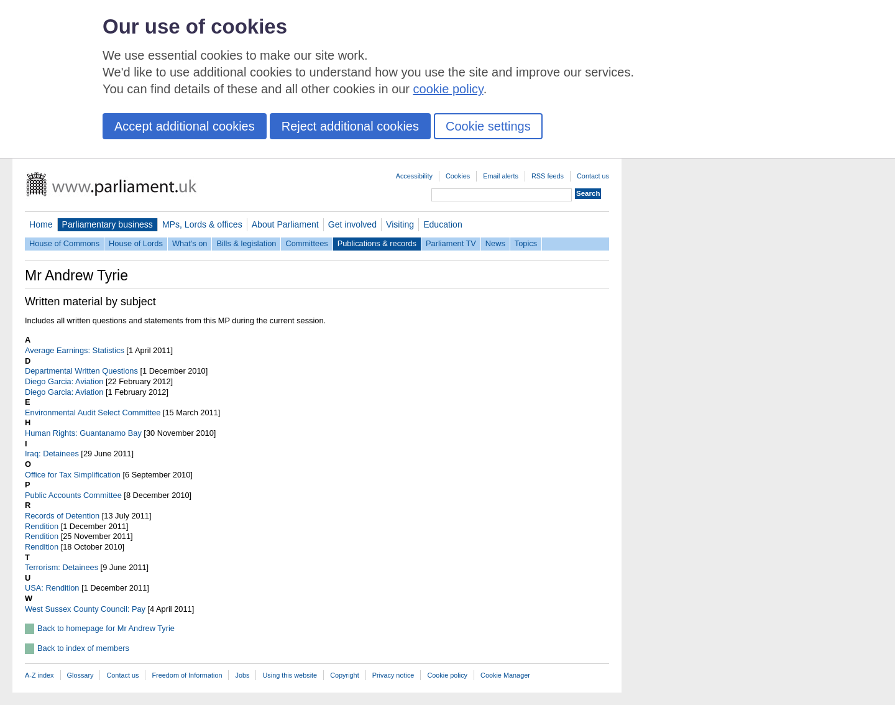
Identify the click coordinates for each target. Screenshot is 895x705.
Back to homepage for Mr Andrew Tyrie (106, 628)
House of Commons (64, 243)
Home (41, 224)
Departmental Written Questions (81, 371)
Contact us (593, 176)
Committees (306, 243)
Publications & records (376, 243)
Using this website (289, 675)
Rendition (41, 526)
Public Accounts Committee (73, 495)
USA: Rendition (52, 587)
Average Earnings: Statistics (74, 350)
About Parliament (285, 224)
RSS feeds (547, 176)
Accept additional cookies (184, 126)
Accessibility (414, 176)
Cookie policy (447, 675)
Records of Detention (62, 515)
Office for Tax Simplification (73, 474)
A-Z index (39, 675)
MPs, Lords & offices (202, 224)
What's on (190, 243)
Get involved (352, 224)
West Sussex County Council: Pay (85, 609)
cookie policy (448, 89)
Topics (526, 243)
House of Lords (136, 243)
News (495, 243)
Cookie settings (488, 126)
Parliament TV (451, 243)
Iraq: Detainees (52, 453)
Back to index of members (83, 648)
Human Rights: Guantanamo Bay (83, 433)
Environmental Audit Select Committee (92, 412)
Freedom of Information (187, 675)
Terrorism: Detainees (61, 567)
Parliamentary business (107, 224)
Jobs (242, 675)
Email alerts (500, 176)
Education (442, 224)
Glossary (80, 675)
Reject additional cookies (350, 126)
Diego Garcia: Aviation (64, 381)
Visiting (400, 224)
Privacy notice (393, 675)
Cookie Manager (505, 675)
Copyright (344, 675)
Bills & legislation (246, 243)
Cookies (458, 176)
